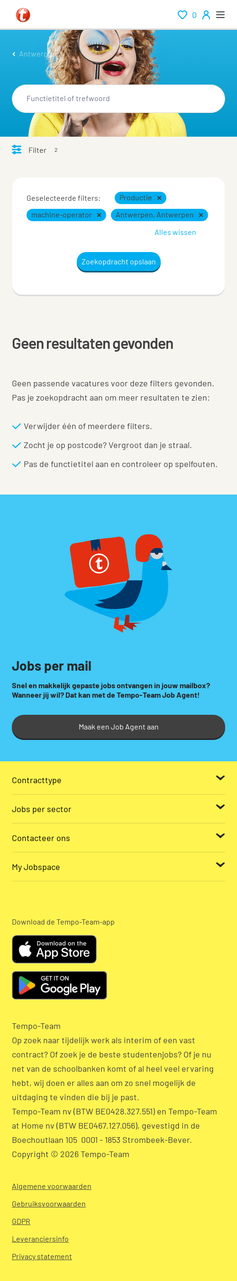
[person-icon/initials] (206, 14)
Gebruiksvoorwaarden (49, 1203)
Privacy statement (42, 1256)
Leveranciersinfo (40, 1238)
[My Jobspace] (118, 866)
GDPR (21, 1220)
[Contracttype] (118, 779)
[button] (159, 198)
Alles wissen (175, 231)
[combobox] (118, 98)
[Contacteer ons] (118, 837)
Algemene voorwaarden (51, 1185)
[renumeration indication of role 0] (187, 14)
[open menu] (220, 14)
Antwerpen (37, 53)
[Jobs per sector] (118, 808)
